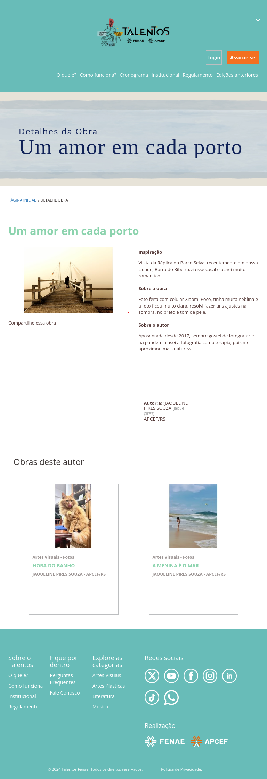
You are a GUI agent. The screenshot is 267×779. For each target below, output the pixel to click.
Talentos (133, 32)
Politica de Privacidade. (181, 769)
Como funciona (25, 685)
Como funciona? (98, 75)
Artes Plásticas (108, 685)
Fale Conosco (65, 692)
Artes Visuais (106, 675)
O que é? (66, 75)
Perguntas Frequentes (63, 679)
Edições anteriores (237, 75)
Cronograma (134, 75)
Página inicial (22, 200)
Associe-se (242, 57)
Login (213, 57)
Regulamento (198, 75)
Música (100, 706)
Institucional (165, 75)
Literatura (103, 696)
